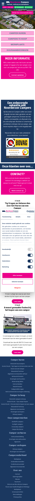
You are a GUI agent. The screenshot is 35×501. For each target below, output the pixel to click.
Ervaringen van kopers (17, 412)
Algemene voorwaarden (17, 409)
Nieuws (17, 479)
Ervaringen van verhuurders (17, 439)
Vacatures (17, 482)
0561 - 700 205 (8, 7)
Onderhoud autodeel (17, 464)
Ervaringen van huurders (17, 379)
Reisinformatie (17, 386)
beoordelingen (14, 154)
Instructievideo (17, 384)
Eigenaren (17, 442)
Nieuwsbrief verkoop (17, 406)
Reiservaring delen (17, 381)
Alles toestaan (17, 275)
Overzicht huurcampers (17, 363)
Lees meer (17, 301)
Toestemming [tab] (6, 217)
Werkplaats (20, 7)
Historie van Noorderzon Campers (17, 484)
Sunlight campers (17, 424)
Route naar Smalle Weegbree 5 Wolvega (17, 487)
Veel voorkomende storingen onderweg (18, 391)
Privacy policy (18, 497)
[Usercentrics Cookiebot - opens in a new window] (26, 211)
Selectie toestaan (17, 281)
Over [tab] (29, 217)
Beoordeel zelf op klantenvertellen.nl (17, 157)
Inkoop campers (17, 414)
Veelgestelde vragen (17, 389)
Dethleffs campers (17, 421)
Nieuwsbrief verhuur (17, 371)
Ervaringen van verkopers (17, 451)
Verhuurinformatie (17, 376)
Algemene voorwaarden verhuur (17, 374)
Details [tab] (18, 217)
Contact (17, 474)
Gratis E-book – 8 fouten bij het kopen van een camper (17, 404)
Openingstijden (17, 476)
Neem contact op (18, 191)
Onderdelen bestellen (17, 461)
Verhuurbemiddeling (17, 436)
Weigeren (17, 288)
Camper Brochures (17, 429)
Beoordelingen (17, 494)
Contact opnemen (17, 75)
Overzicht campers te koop (17, 399)
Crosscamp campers (18, 427)
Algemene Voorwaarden (17, 467)
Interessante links (17, 492)
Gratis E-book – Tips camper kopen (17, 401)
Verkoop (29, 7)
